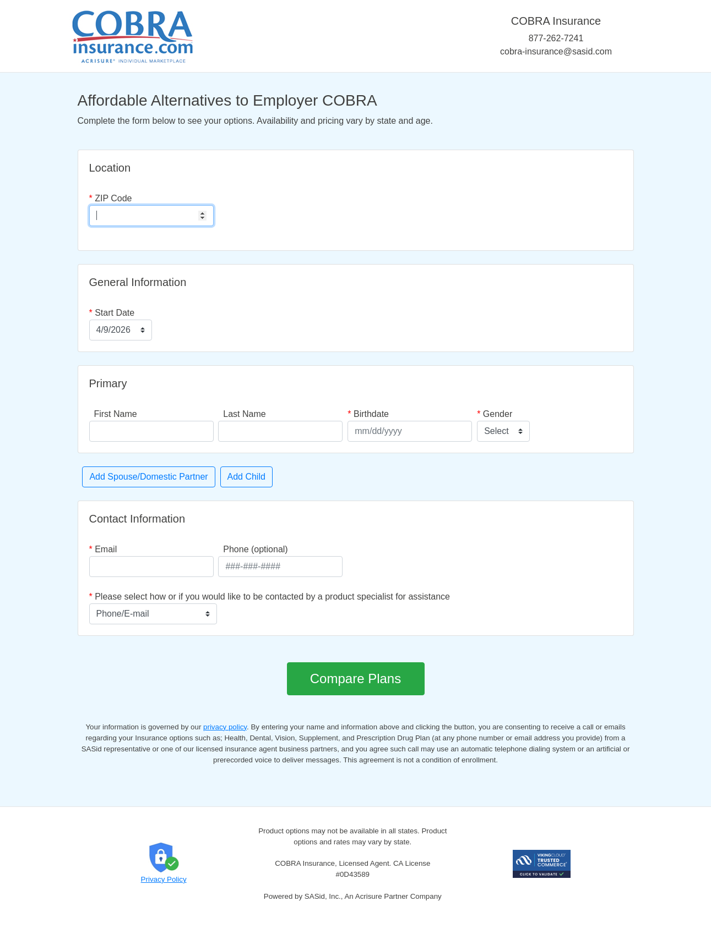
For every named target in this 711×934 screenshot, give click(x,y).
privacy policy (225, 727)
